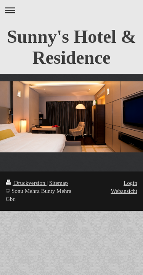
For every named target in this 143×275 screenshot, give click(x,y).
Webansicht (124, 191)
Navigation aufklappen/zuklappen (71, 10)
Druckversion (26, 183)
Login (130, 183)
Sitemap (58, 183)
